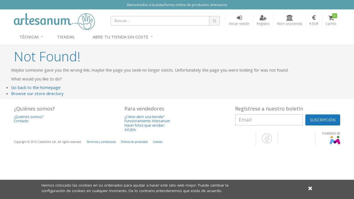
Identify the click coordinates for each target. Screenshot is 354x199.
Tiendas (65, 37)
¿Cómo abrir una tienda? (144, 116)
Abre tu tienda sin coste (121, 37)
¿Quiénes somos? (28, 116)
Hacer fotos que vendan (144, 125)
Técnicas (29, 37)
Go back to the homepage (36, 87)
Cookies (157, 142)
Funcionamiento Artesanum (147, 121)
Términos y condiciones (101, 142)
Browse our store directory (37, 93)
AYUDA (130, 129)
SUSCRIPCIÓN (322, 119)
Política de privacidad (134, 142)
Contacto (21, 121)
